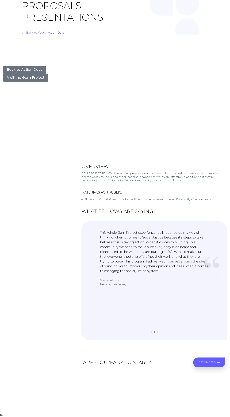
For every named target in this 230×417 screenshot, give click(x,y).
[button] (43, 32)
